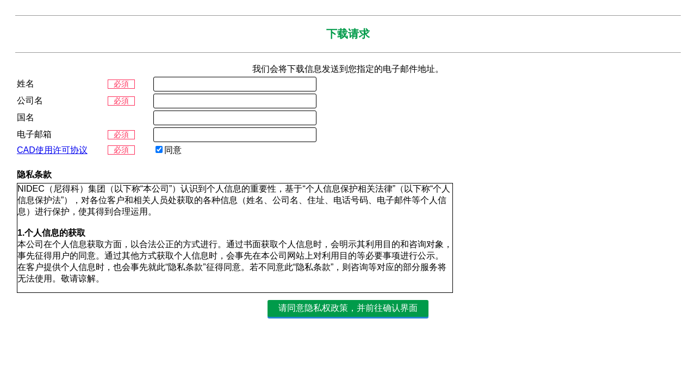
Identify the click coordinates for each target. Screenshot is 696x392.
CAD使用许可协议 (52, 150)
